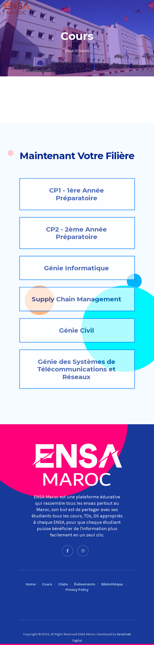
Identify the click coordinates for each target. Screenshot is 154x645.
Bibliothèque (112, 584)
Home (31, 584)
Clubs (63, 584)
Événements (84, 584)
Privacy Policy (77, 589)
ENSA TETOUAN (77, 51)
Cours (47, 584)
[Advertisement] (77, 99)
